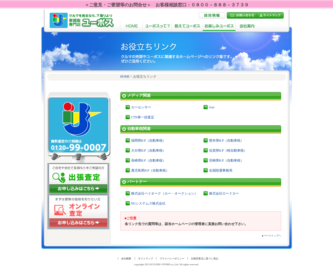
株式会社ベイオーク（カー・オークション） (164, 193)
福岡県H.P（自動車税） (148, 140)
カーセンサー (141, 107)
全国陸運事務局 (220, 170)
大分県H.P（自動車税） (148, 150)
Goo (212, 107)
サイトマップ (145, 258)
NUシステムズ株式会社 (148, 203)
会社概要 (126, 258)
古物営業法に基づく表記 (204, 258)
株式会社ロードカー (224, 193)
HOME (125, 76)
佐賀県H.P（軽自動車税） (228, 150)
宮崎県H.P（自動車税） (226, 160)
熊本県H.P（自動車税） (226, 140)
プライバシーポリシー (171, 258)
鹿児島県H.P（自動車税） (150, 170)
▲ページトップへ (271, 235)
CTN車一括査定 (142, 117)
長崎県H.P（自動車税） (148, 160)
